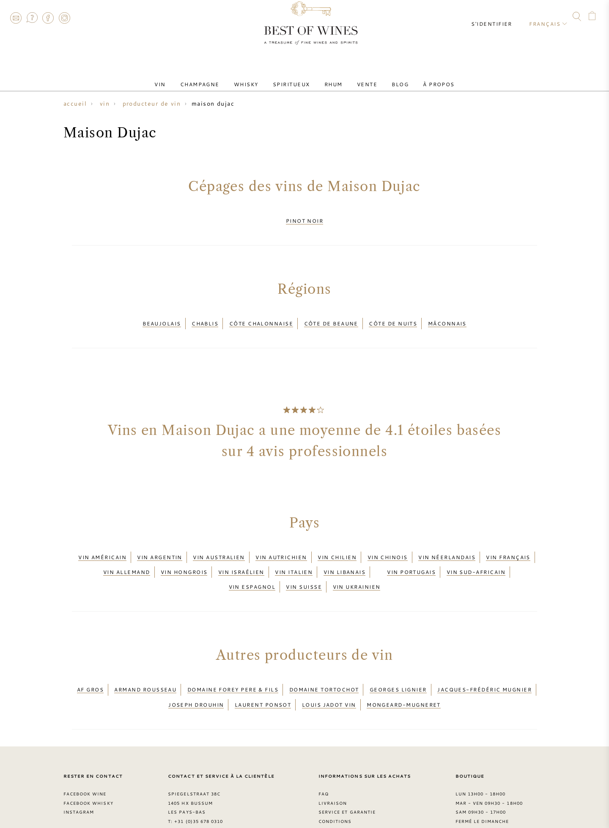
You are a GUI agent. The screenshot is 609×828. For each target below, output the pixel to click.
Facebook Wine (85, 761)
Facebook (48, 17)
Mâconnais (447, 316)
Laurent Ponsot (263, 674)
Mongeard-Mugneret (404, 674)
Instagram (64, 17)
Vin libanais (344, 555)
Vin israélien (241, 555)
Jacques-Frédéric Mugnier (484, 664)
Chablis (205, 316)
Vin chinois (388, 545)
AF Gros (90, 664)
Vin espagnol (252, 566)
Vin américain (102, 545)
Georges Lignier (398, 664)
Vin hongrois (184, 555)
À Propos (418, 77)
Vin (181, 77)
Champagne (214, 77)
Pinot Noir (305, 218)
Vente (358, 77)
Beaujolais (162, 316)
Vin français (508, 545)
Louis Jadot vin (329, 674)
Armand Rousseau (145, 664)
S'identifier (498, 17)
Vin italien (294, 555)
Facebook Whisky (88, 770)
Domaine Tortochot (324, 664)
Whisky (255, 77)
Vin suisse (304, 566)
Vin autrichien (281, 545)
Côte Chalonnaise (261, 316)
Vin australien (218, 545)
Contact (15, 17)
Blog (385, 77)
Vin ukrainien (357, 566)
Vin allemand (126, 555)
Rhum (330, 77)
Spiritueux (294, 77)
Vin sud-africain (476, 555)
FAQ (31, 17)
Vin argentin (159, 545)
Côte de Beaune (331, 316)
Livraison (332, 770)
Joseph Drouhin (196, 674)
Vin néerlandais (446, 545)
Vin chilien (337, 545)
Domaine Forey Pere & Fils (232, 664)
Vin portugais (411, 555)
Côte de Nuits (393, 316)
